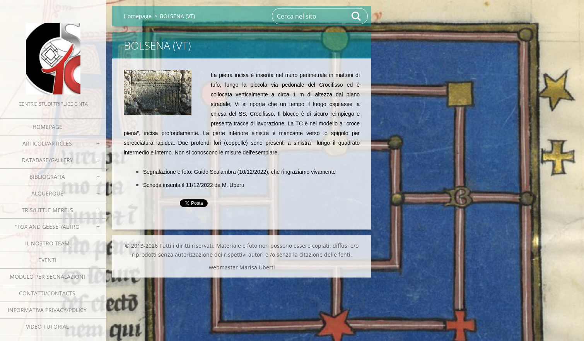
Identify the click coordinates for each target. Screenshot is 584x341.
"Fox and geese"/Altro (47, 226)
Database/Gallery (47, 160)
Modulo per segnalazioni (47, 276)
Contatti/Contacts (47, 293)
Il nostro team (47, 243)
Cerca (357, 16)
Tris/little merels (47, 210)
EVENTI (47, 260)
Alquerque (47, 193)
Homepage (47, 126)
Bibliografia (47, 176)
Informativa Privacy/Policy (47, 310)
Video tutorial (47, 326)
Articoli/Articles (47, 143)
